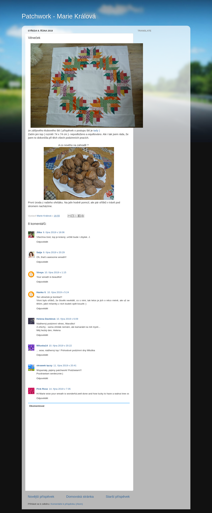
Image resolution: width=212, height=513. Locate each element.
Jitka (39, 232)
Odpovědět (42, 241)
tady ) (96, 130)
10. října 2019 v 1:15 (55, 272)
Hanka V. (41, 292)
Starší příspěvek (118, 496)
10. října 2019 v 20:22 (60, 345)
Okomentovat (36, 406)
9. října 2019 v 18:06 (53, 232)
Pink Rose (42, 389)
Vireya (40, 272)
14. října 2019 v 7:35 (60, 389)
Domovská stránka (80, 496)
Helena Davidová (46, 319)
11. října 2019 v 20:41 (64, 365)
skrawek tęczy (45, 365)
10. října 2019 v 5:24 (58, 292)
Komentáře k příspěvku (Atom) (67, 504)
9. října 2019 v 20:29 (54, 252)
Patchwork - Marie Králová (59, 16)
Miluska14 (42, 345)
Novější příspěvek (41, 496)
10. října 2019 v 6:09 (67, 319)
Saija (39, 252)
